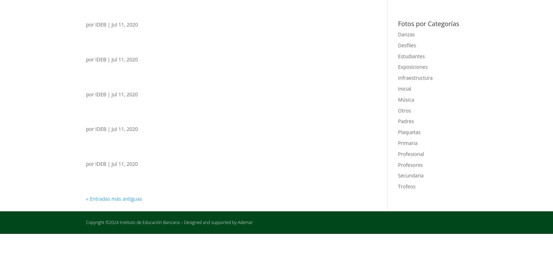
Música (406, 99)
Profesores (410, 165)
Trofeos (407, 186)
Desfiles (407, 45)
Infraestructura (415, 77)
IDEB (100, 24)
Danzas (406, 34)
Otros (404, 110)
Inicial (405, 88)
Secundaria (411, 175)
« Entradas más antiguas (114, 198)
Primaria (408, 143)
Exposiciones (413, 67)
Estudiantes (411, 56)
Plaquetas (409, 132)
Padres (406, 121)
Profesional (411, 154)
